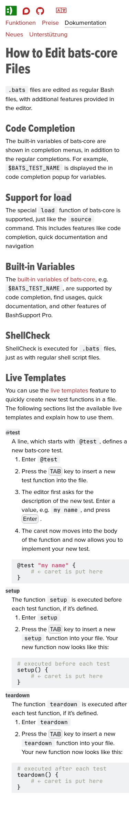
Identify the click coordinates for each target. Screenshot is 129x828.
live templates (69, 390)
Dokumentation (85, 22)
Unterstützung (48, 34)
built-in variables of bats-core (56, 279)
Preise (50, 22)
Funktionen (21, 22)
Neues (14, 34)
